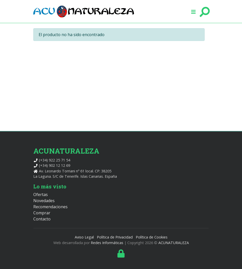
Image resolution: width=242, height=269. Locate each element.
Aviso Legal (84, 237)
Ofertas (40, 194)
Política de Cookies (152, 237)
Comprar (41, 213)
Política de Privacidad (115, 237)
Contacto (42, 219)
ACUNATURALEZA (173, 242)
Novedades (44, 200)
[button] (193, 11)
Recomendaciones (50, 207)
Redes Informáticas (107, 242)
